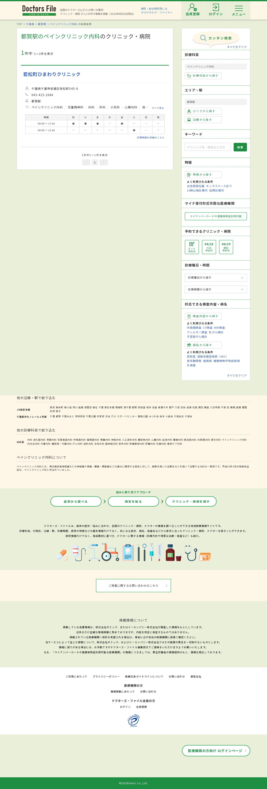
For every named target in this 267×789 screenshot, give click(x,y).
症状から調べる (76, 501)
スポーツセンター (127, 416)
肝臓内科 (150, 443)
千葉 (101, 407)
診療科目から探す (203, 76)
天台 (107, 416)
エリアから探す (201, 111)
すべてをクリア (237, 47)
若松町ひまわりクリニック (52, 74)
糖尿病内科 (144, 439)
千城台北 (179, 416)
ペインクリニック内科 (63, 24)
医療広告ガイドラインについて (144, 676)
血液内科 (167, 439)
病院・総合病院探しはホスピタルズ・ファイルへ (157, 10)
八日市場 (215, 407)
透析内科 (88, 443)
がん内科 (78, 443)
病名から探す (199, 345)
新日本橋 (110, 407)
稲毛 (95, 407)
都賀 (134, 407)
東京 (52, 407)
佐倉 (154, 407)
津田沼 (88, 407)
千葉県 (30, 24)
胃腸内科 (52, 439)
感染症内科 (190, 439)
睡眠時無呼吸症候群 (227, 361)
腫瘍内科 (178, 439)
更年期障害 (194, 361)
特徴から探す (199, 175)
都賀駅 (42, 24)
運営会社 (195, 676)
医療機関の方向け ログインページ (215, 750)
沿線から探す (199, 120)
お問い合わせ (177, 676)
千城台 (188, 416)
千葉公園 (91, 416)
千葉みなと (68, 416)
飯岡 (232, 407)
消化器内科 (39, 439)
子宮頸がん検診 (197, 337)
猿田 (244, 407)
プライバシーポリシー (106, 676)
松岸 (52, 411)
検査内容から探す (203, 316)
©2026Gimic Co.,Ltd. (133, 783)
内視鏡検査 (194, 328)
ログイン (125, 706)
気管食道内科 (65, 439)
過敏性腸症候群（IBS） (212, 356)
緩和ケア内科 (174, 443)
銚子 (58, 411)
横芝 (200, 407)
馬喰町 (119, 407)
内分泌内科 (33, 443)
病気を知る (133, 501)
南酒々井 (163, 407)
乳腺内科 (161, 443)
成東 (189, 407)
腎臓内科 (105, 439)
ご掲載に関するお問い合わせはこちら (134, 585)
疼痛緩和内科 (137, 443)
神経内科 (116, 439)
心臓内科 (156, 439)
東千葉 (127, 407)
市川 (75, 407)
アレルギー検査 (197, 332)
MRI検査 (219, 328)
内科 (29, 439)
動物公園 (143, 416)
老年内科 (124, 443)
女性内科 (99, 443)
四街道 (141, 407)
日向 (183, 407)
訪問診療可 (216, 190)
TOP (19, 24)
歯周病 (207, 361)
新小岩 (68, 407)
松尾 (195, 407)
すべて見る (158, 107)
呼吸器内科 (79, 439)
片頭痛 (191, 365)
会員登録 (141, 706)
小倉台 (169, 416)
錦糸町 (59, 407)
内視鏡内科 (203, 439)
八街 (177, 407)
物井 (148, 407)
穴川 (113, 416)
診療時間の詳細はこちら (151, 137)
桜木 (162, 416)
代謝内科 (46, 443)
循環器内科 (93, 439)
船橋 (80, 407)
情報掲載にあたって (123, 691)
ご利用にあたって (76, 676)
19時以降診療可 (197, 190)
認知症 (191, 356)
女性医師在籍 (195, 186)
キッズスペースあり (219, 186)
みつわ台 (154, 416)
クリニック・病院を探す (191, 501)
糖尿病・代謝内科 (62, 443)
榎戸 (171, 407)
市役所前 (80, 416)
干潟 (223, 407)
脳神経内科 (111, 443)
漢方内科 (216, 439)
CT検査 (208, 328)
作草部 (100, 416)
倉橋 (238, 407)
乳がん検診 (216, 332)
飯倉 (206, 407)
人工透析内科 (129, 439)
